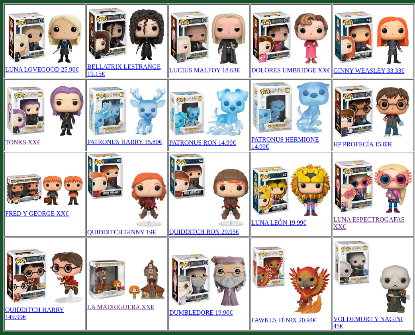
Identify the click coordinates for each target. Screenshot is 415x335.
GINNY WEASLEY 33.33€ (373, 67)
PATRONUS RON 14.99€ (209, 139)
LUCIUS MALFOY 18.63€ (209, 67)
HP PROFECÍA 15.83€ (373, 141)
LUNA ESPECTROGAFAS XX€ (373, 219)
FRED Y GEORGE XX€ (45, 210)
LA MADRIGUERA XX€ (127, 303)
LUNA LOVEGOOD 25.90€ (45, 66)
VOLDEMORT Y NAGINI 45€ (373, 318)
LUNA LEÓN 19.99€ (291, 219)
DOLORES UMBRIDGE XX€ (291, 67)
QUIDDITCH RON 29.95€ (209, 228)
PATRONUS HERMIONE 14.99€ (291, 139)
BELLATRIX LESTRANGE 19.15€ (127, 66)
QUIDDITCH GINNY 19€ (127, 229)
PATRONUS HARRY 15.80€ (127, 138)
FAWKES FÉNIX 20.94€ (291, 316)
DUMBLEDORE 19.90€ (209, 309)
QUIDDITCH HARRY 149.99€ (45, 309)
